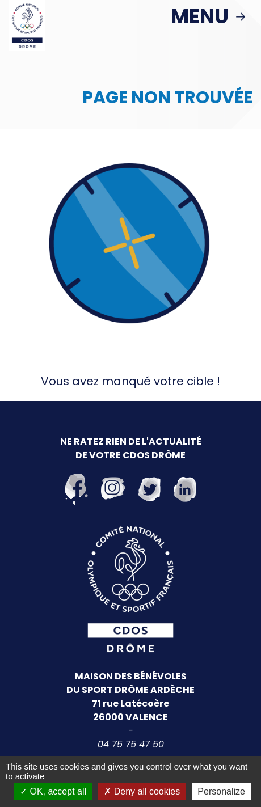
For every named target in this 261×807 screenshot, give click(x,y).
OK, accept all (53, 791)
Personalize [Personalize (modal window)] (221, 791)
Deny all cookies (142, 791)
